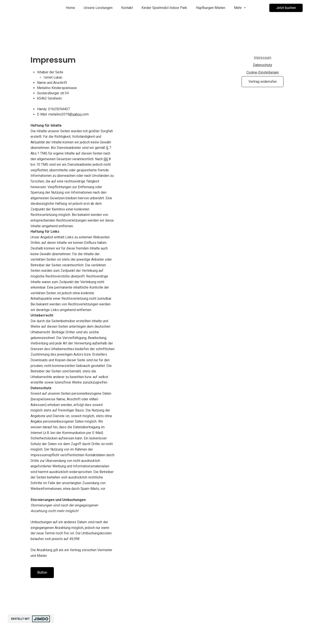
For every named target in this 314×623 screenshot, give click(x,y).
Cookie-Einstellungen (262, 72)
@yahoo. (75, 118)
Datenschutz (262, 65)
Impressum (262, 57)
